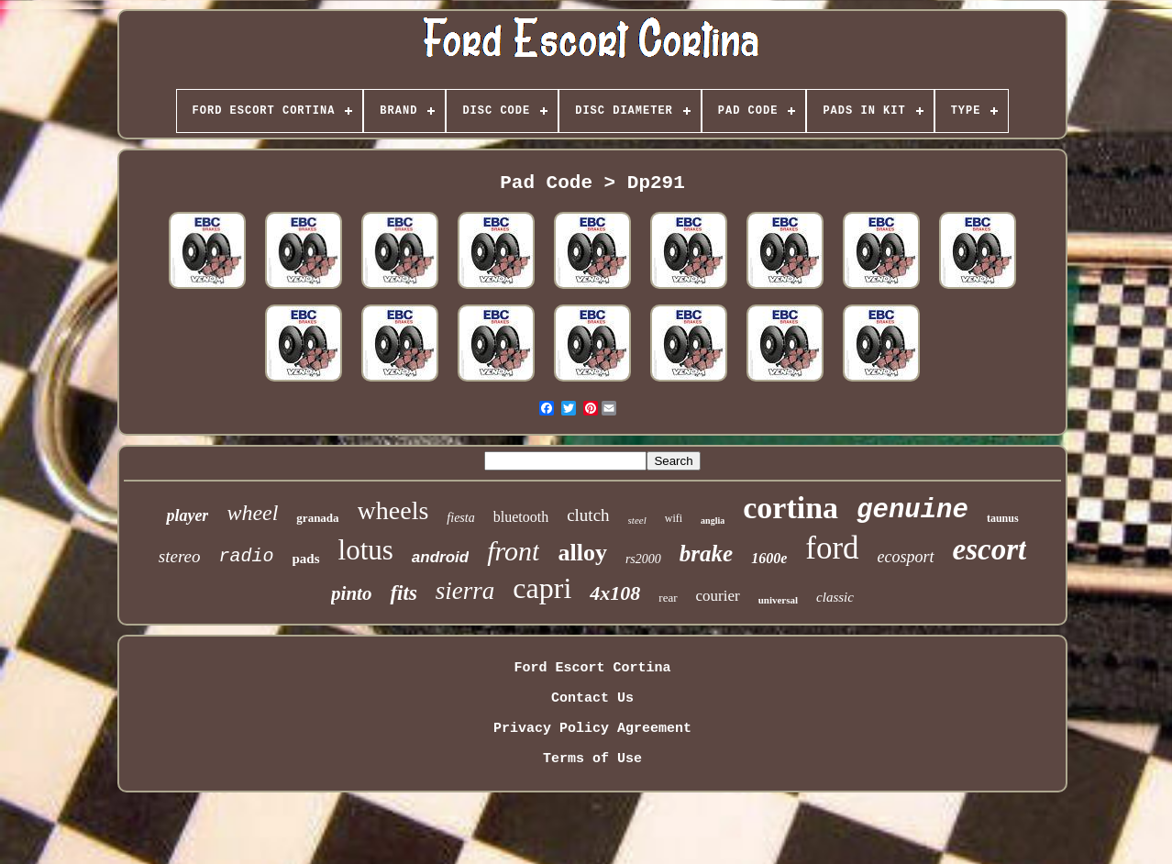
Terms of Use (592, 759)
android (440, 557)
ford (831, 548)
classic (835, 597)
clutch (588, 515)
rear (667, 597)
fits (403, 593)
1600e (769, 558)
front (513, 551)
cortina (790, 508)
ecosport (906, 557)
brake (706, 553)
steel (637, 520)
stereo (180, 556)
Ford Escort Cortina (592, 668)
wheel (252, 513)
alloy (582, 552)
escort (990, 549)
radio (246, 556)
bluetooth (520, 517)
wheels (393, 510)
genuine (912, 510)
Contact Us (592, 698)
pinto (351, 593)
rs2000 (643, 559)
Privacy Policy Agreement (592, 729)
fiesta (460, 518)
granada (317, 518)
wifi (673, 518)
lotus (365, 550)
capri (542, 587)
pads (306, 558)
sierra (465, 590)
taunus (1003, 518)
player (187, 515)
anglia (712, 520)
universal (778, 599)
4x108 (615, 593)
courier (718, 595)
